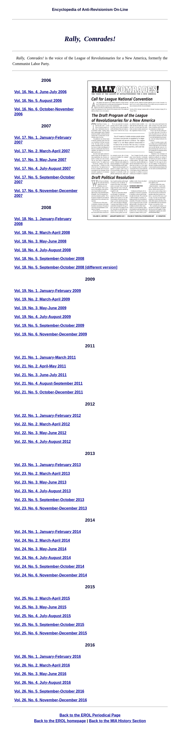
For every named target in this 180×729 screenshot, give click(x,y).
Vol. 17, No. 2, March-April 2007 (42, 151)
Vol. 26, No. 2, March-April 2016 (42, 665)
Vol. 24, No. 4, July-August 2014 (42, 558)
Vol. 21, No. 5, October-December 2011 (48, 392)
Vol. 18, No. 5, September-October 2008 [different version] (65, 267)
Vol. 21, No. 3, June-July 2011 (40, 375)
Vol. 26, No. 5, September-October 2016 (49, 691)
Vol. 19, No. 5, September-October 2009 (49, 325)
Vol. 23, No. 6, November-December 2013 (50, 508)
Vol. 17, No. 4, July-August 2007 (42, 168)
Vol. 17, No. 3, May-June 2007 (40, 160)
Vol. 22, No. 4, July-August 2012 (42, 442)
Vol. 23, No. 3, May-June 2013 (40, 482)
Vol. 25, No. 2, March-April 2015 (42, 598)
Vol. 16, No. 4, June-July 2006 (40, 92)
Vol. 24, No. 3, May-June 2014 (40, 549)
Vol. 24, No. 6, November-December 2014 (50, 575)
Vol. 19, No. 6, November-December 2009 (50, 334)
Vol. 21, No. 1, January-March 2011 (45, 357)
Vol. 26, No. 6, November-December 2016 (50, 700)
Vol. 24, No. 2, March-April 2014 (42, 540)
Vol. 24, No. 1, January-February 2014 (47, 532)
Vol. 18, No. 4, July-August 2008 (42, 250)
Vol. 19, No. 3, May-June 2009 (40, 308)
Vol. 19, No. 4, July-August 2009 (42, 317)
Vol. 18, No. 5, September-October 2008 (49, 259)
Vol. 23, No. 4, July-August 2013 (42, 491)
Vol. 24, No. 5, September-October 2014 (49, 566)
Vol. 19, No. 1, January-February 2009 (47, 291)
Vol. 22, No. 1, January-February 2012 (47, 416)
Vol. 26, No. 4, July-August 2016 (42, 683)
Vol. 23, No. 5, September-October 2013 (49, 500)
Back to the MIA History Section (117, 721)
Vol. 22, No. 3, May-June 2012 (40, 433)
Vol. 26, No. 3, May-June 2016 (40, 674)
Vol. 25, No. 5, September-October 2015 (49, 625)
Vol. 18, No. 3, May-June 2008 (40, 241)
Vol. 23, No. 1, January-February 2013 (47, 465)
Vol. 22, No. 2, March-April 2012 (42, 424)
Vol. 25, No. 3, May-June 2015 (40, 607)
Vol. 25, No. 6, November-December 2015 (50, 633)
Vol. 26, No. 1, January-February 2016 (47, 657)
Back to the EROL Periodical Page (89, 715)
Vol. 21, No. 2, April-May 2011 (40, 366)
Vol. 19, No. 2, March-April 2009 (42, 299)
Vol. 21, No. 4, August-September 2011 (48, 383)
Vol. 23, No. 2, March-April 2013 (42, 473)
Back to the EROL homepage (60, 721)
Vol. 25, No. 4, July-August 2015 (42, 616)
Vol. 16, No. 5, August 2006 (38, 101)
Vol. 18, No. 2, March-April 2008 (42, 233)
